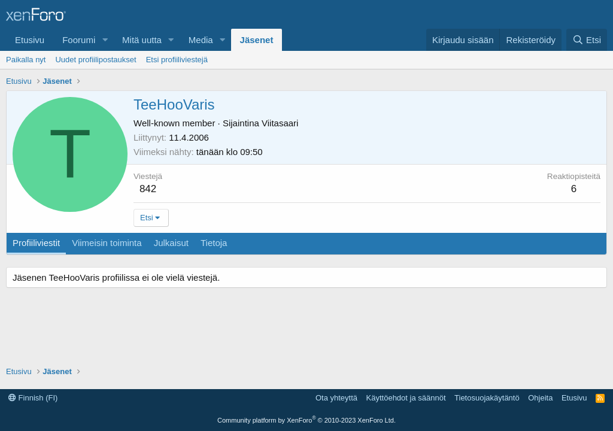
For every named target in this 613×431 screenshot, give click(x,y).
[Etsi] (586, 40)
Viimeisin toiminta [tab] (106, 243)
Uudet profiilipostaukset (95, 59)
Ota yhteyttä (336, 397)
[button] (104, 40)
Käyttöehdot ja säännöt (406, 397)
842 (147, 189)
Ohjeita (540, 397)
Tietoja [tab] (214, 243)
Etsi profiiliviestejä (177, 59)
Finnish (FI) (32, 397)
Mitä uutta (142, 40)
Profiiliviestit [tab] (36, 243)
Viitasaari (280, 123)
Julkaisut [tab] (171, 243)
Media (201, 40)
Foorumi (78, 40)
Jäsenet (257, 40)
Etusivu (29, 40)
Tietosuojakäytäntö (487, 397)
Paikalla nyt (25, 59)
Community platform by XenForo (306, 420)
